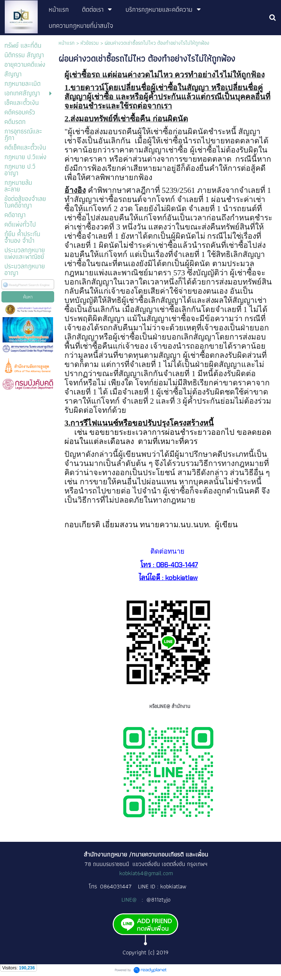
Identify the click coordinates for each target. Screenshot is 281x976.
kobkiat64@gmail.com (146, 873)
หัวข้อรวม (89, 43)
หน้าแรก (67, 43)
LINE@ (129, 899)
